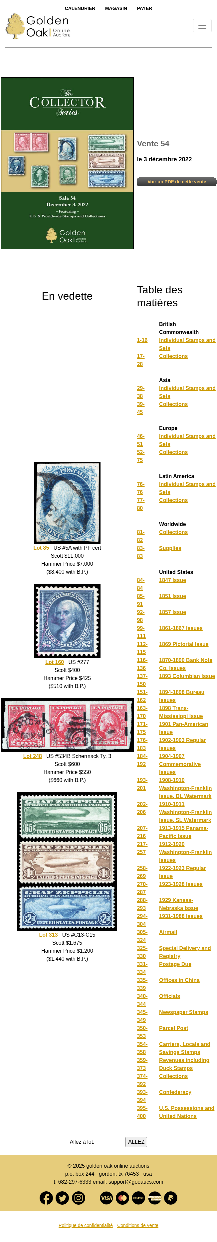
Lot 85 (41, 548)
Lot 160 (54, 662)
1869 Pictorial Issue (184, 644)
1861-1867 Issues (181, 628)
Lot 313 (48, 935)
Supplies (170, 548)
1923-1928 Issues (181, 884)
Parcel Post (173, 1028)
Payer (144, 8)
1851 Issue (172, 596)
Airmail (168, 932)
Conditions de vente (137, 1225)
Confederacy (175, 1092)
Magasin (116, 8)
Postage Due (175, 964)
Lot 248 (32, 756)
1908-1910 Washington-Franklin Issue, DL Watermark (185, 788)
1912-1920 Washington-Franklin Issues (185, 852)
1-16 (142, 340)
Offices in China (179, 980)
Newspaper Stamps (183, 1012)
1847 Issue (172, 580)
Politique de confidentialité (86, 1225)
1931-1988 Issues (181, 916)
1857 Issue (172, 612)
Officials (169, 996)
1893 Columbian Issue (187, 676)
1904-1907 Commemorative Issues (180, 764)
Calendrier (80, 8)
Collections (173, 356)
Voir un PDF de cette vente (176, 181)
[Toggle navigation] (202, 25)
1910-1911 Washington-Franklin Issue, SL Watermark (185, 812)
